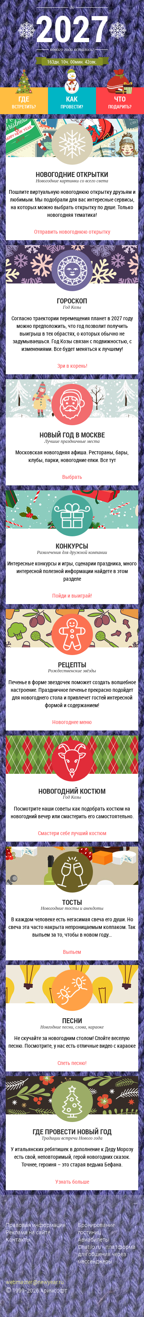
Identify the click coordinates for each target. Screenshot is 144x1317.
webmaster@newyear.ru (35, 1282)
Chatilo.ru (89, 1246)
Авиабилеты (93, 1239)
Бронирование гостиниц (96, 1228)
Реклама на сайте (28, 1232)
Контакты (18, 1239)
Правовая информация (36, 1225)
